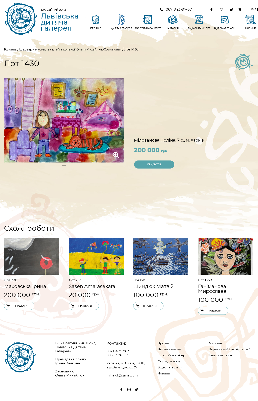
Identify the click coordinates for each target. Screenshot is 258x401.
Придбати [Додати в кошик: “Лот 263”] (81, 306)
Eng (255, 9)
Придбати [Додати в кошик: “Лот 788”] (16, 306)
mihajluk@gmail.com (123, 375)
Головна (11, 49)
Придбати (154, 164)
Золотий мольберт (173, 355)
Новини (164, 373)
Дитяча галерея (171, 349)
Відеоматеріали (171, 367)
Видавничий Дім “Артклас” (223, 351)
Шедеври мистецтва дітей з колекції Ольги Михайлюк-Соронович (77, 49)
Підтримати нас (222, 359)
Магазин (216, 343)
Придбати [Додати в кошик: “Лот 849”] (146, 306)
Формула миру (170, 361)
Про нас (164, 343)
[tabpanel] (64, 120)
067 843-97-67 (170, 9)
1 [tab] (64, 168)
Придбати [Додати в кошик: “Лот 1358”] (210, 311)
